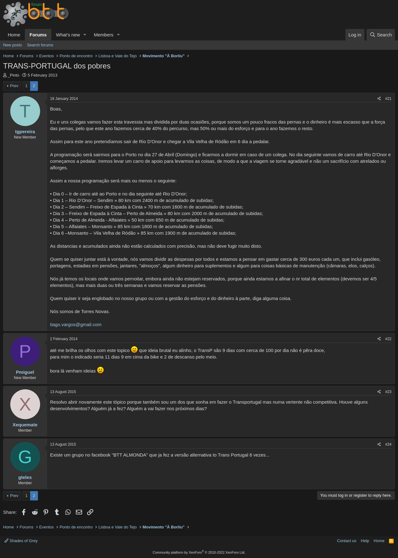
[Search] (381, 34)
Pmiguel (25, 372)
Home (14, 34)
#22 (388, 339)
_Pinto (13, 75)
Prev (14, 85)
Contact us (346, 540)
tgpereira (25, 131)
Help (365, 540)
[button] (85, 34)
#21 (388, 98)
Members (103, 34)
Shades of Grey (21, 540)
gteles (25, 477)
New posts (12, 45)
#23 (388, 392)
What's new (68, 34)
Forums (38, 34)
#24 (388, 444)
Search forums (40, 45)
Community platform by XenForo (199, 552)
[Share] (379, 98)
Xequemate (24, 424)
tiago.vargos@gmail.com (75, 324)
